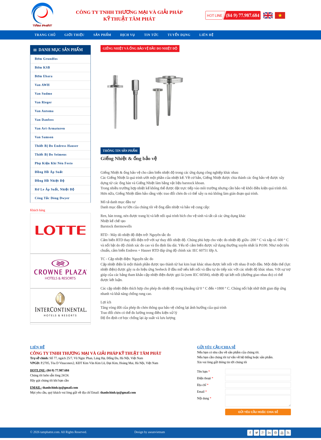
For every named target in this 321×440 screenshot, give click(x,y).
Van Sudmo (43, 93)
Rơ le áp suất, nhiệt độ (54, 189)
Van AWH (42, 85)
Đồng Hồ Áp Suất (49, 172)
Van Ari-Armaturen (50, 128)
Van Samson (44, 137)
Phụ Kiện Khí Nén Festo (54, 163)
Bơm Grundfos (46, 58)
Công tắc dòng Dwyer (52, 198)
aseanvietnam (156, 434)
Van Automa (44, 111)
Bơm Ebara (44, 76)
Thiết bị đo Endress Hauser (56, 146)
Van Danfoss (44, 119)
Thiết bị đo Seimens (51, 154)
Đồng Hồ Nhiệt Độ (50, 180)
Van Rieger (43, 102)
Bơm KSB (42, 67)
